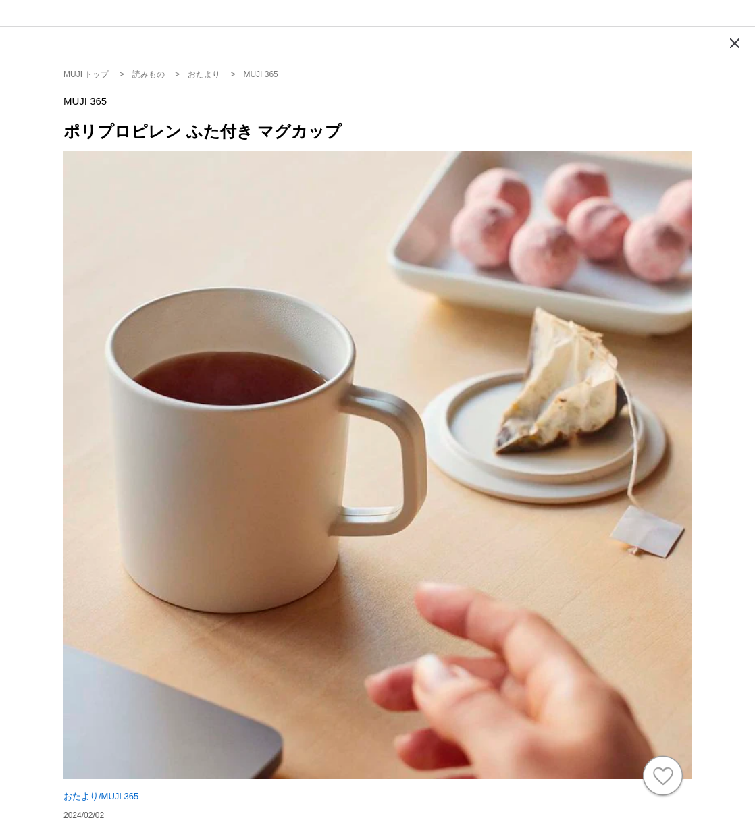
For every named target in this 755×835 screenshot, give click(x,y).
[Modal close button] (735, 43)
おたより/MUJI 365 (100, 796)
